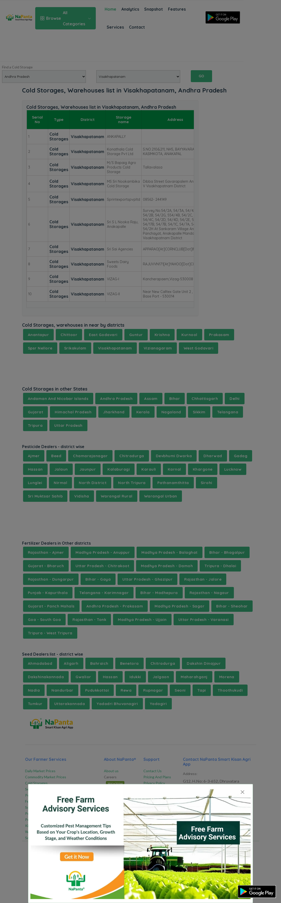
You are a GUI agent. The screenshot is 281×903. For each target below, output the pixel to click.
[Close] (242, 792)
